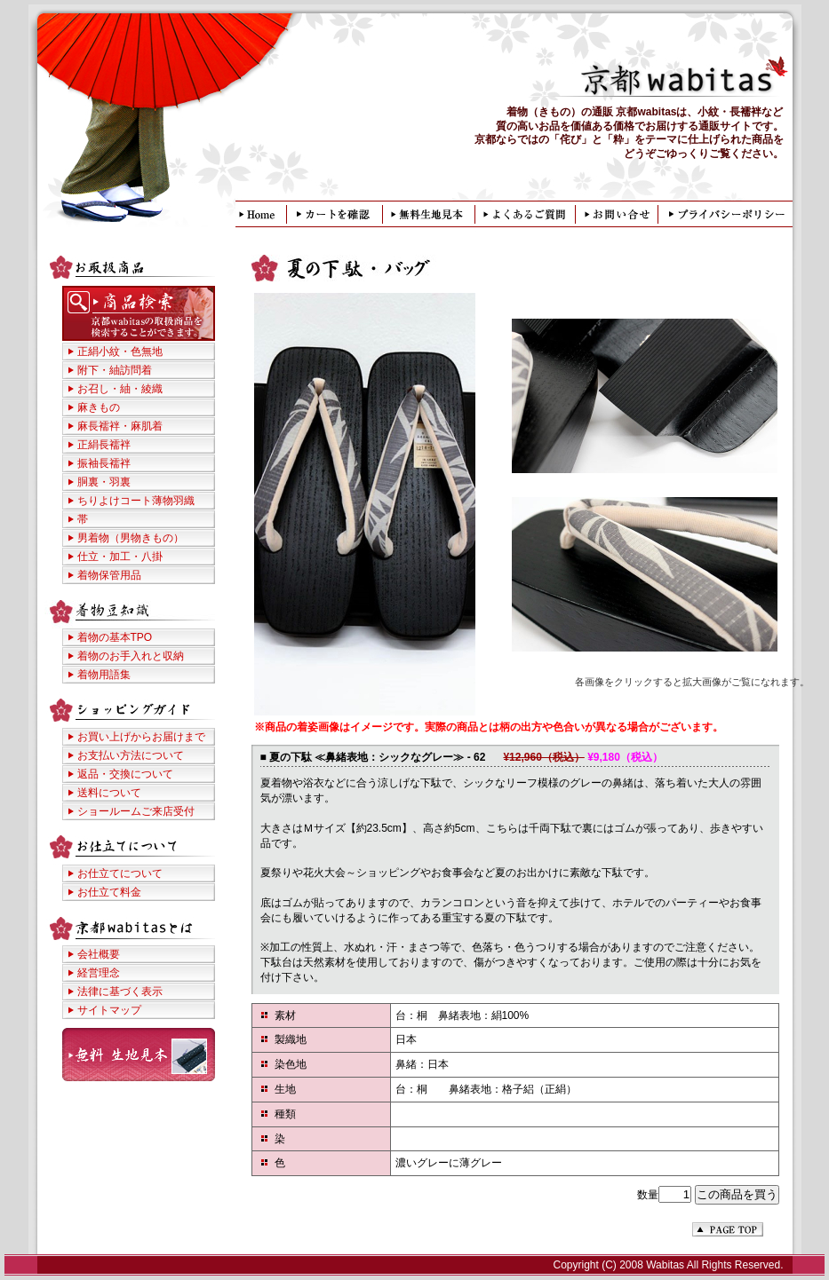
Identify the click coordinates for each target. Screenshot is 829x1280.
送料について (109, 792)
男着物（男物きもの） (130, 538)
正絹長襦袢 (104, 445)
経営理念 (98, 973)
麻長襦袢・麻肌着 (120, 426)
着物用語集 (104, 674)
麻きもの (98, 407)
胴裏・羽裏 (104, 482)
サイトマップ (109, 1010)
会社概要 (98, 954)
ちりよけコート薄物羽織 (136, 500)
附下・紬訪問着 (114, 370)
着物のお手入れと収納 (130, 656)
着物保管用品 (109, 575)
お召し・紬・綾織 (120, 389)
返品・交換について (125, 774)
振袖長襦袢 (104, 463)
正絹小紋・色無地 (120, 351)
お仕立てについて (120, 873)
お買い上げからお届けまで (141, 737)
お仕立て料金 (109, 892)
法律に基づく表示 (120, 991)
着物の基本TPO (115, 637)
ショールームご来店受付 (136, 811)
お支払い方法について (130, 755)
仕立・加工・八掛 (120, 556)
